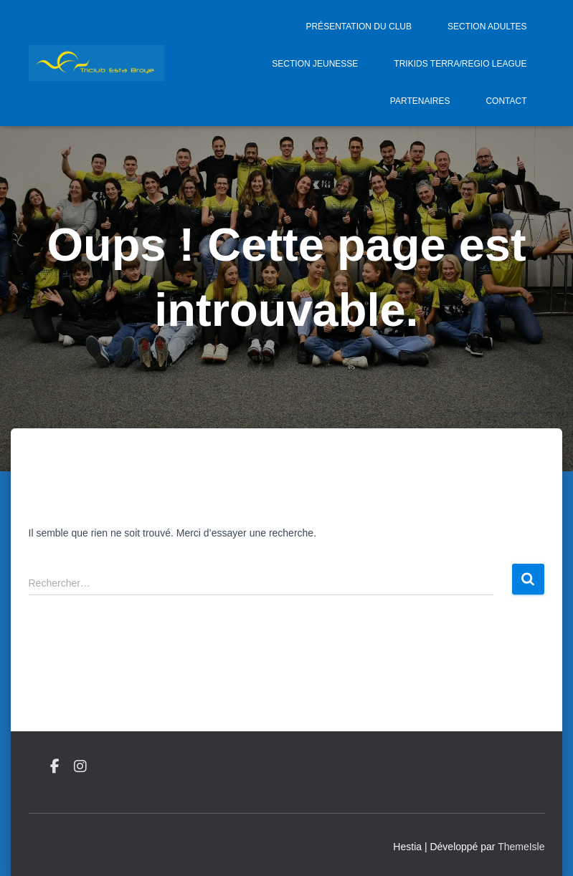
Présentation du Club (359, 26)
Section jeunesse (315, 64)
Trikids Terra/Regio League (460, 64)
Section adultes (486, 26)
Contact (506, 101)
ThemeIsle (521, 846)
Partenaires (420, 101)
